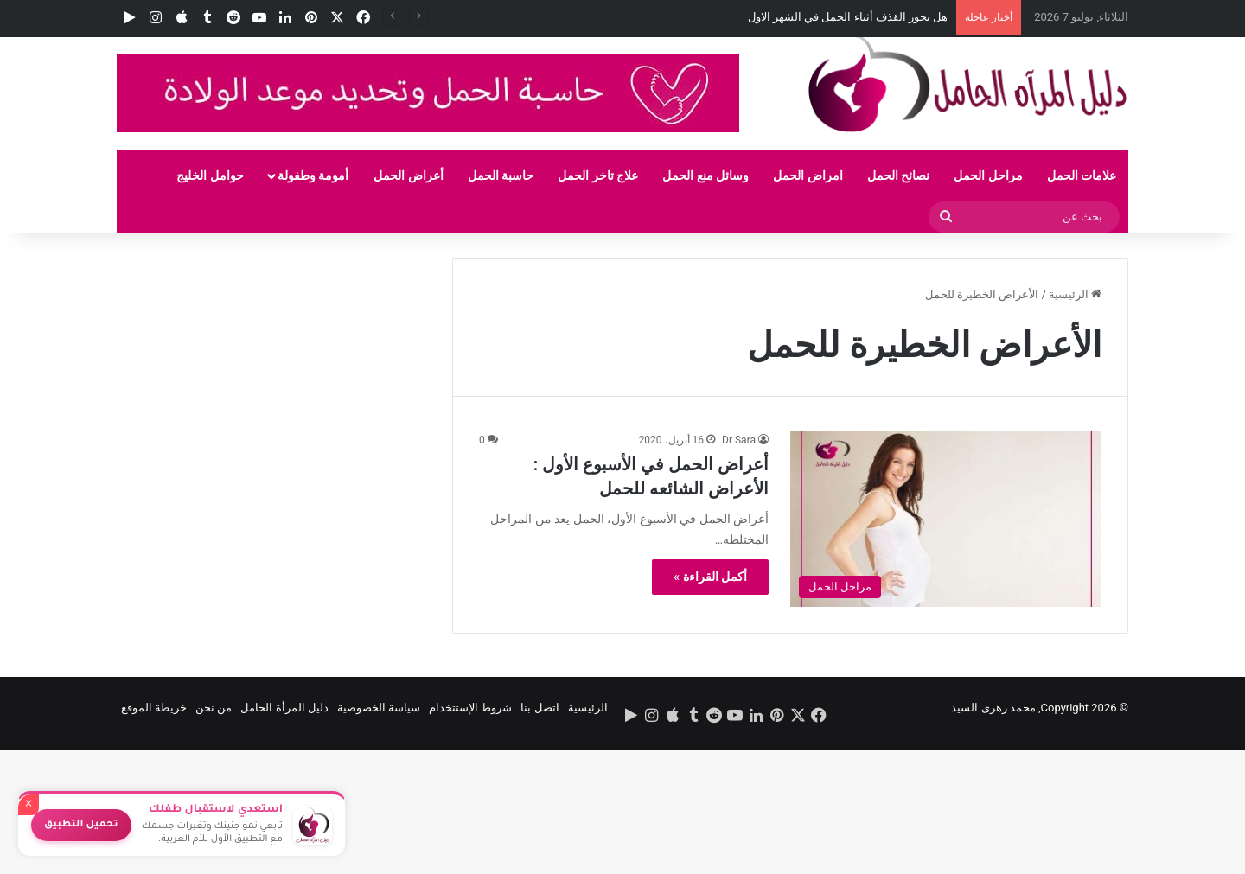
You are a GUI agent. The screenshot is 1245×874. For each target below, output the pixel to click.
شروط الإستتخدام (470, 707)
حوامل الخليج (209, 175)
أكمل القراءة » (710, 577)
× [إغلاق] (28, 805)
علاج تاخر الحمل (598, 175)
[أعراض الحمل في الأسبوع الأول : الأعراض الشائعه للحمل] (945, 519)
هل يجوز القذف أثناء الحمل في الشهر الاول (848, 16)
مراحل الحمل (988, 175)
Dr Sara (739, 440)
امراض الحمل (807, 175)
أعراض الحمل (408, 175)
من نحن (213, 707)
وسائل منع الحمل (705, 175)
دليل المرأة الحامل (284, 707)
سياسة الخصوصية (378, 707)
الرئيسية (1075, 294)
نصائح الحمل (898, 175)
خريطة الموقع (154, 707)
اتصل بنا (539, 707)
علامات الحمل (1081, 175)
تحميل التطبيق (81, 825)
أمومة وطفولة (313, 175)
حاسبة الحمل (500, 175)
